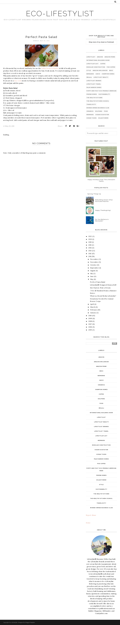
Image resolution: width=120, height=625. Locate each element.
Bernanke (90, 74)
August (92, 271)
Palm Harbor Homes (94, 87)
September (94, 268)
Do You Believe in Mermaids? (102, 220)
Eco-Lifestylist (60, 13)
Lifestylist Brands (94, 80)
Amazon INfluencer (100, 70)
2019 (90, 242)
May (91, 279)
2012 (90, 254)
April (92, 304)
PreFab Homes (92, 94)
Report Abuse (91, 515)
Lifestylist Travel (94, 84)
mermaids (90, 114)
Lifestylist (91, 57)
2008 (90, 321)
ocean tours (92, 118)
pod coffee (111, 67)
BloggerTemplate (30, 622)
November (94, 262)
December (94, 259)
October (93, 265)
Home (88, 523)
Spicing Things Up (94, 194)
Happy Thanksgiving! (103, 210)
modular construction (96, 67)
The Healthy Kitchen (94, 97)
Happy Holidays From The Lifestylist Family (101, 180)
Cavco (98, 74)
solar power (103, 118)
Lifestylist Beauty (101, 77)
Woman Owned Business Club (98, 108)
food (106, 111)
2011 (89, 256)
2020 (90, 239)
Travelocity (91, 104)
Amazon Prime (110, 57)
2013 (90, 251)
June (92, 276)
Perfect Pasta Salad (97, 282)
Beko (111, 70)
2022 (90, 236)
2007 (90, 324)
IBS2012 (89, 77)
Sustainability (104, 94)
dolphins (98, 111)
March (92, 307)
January (93, 313)
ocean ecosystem (102, 114)
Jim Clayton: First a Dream (100, 288)
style (89, 70)
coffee (102, 63)
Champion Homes (108, 74)
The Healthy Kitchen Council (98, 101)
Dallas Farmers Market (50, 68)
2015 (90, 245)
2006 (90, 327)
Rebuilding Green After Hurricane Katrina (104, 200)
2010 (90, 316)
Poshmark (110, 42)
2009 (90, 318)
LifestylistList (93, 63)
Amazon (100, 57)
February (93, 310)
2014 (90, 248)
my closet (101, 42)
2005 (90, 330)
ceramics (90, 111)
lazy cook (17, 81)
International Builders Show (98, 60)
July (91, 273)
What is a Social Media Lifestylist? (103, 296)
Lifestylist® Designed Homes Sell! (103, 285)
